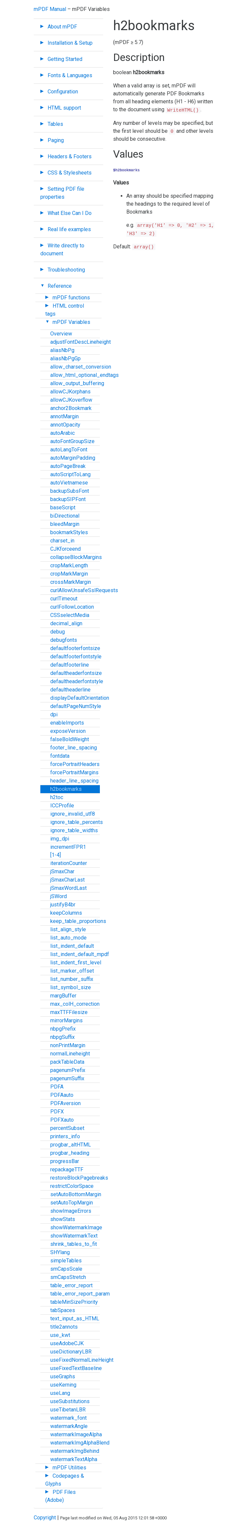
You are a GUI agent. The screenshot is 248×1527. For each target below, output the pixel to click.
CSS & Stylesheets (70, 173)
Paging (56, 140)
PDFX (57, 1111)
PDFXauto (62, 1120)
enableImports (67, 723)
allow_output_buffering (77, 383)
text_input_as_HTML (74, 1318)
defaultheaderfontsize (76, 673)
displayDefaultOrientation (79, 698)
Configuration (63, 91)
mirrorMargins (66, 1020)
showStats (62, 1219)
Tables (55, 124)
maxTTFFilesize (69, 1012)
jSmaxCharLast (67, 880)
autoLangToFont (68, 449)
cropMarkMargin (69, 574)
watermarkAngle (69, 1426)
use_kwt (60, 1335)
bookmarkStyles (69, 532)
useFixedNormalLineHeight (81, 1360)
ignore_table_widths (74, 830)
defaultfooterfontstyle (76, 656)
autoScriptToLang (70, 474)
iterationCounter (68, 863)
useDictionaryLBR (71, 1352)
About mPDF (62, 27)
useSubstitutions (70, 1401)
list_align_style (68, 929)
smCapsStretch (68, 1277)
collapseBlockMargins (76, 557)
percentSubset (67, 1128)
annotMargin (64, 416)
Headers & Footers (70, 156)
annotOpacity (65, 425)
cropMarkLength (69, 565)
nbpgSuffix (62, 1037)
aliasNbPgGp (65, 358)
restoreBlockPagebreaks (79, 1178)
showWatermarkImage (76, 1227)
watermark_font (68, 1418)
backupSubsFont (69, 491)
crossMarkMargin (70, 582)
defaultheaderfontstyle (76, 681)
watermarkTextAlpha (73, 1459)
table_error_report (71, 1285)
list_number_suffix (71, 979)
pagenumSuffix (67, 1078)
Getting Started (65, 59)
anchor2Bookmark (71, 408)
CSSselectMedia (69, 615)
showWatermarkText (74, 1236)
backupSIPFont (68, 499)
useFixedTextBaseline (76, 1368)
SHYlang (60, 1252)
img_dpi (59, 839)
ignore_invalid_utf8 (72, 814)
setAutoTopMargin (71, 1202)
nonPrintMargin (67, 1045)
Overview (61, 334)
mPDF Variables (71, 322)
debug (57, 632)
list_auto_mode (68, 938)
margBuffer (63, 996)
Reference (60, 286)
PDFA (56, 1087)
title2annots (64, 1327)
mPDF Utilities (69, 1467)
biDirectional (64, 516)
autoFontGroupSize (72, 441)
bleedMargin (64, 524)
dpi (54, 714)
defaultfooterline (69, 665)
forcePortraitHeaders (75, 764)
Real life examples (69, 229)
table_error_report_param (80, 1294)
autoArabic (62, 433)
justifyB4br (62, 904)
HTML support (64, 108)
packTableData (67, 1062)
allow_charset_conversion (80, 367)
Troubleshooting (66, 270)
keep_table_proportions (78, 921)
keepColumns (66, 913)
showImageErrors (70, 1211)
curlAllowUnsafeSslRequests (84, 590)
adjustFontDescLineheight (80, 342)
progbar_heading (69, 1153)
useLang (60, 1393)
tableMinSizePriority (74, 1302)
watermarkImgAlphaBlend (79, 1443)
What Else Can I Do (70, 213)
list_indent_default (72, 946)
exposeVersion (68, 731)
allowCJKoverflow (71, 400)
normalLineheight (70, 1053)
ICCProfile (62, 805)
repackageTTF (66, 1169)
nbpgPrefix (63, 1029)
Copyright (45, 1517)
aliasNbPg (62, 350)
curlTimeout (63, 598)
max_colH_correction (75, 1004)
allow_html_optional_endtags (84, 375)
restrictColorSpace (72, 1186)
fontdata (59, 756)
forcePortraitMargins (74, 772)
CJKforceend (65, 549)
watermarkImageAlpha (76, 1434)
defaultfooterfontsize (75, 648)
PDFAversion (65, 1103)
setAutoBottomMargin (75, 1194)
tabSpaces (62, 1310)
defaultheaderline (70, 690)
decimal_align (66, 623)
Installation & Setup (70, 43)
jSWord (58, 896)
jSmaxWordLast (68, 888)
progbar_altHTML (70, 1145)
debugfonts (63, 640)
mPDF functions (71, 297)
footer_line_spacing (73, 747)
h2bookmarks (66, 789)
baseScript (62, 507)
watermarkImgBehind (74, 1451)
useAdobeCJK (67, 1343)
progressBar (64, 1161)
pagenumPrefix (67, 1070)
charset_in (62, 540)
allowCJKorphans (70, 391)
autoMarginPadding (72, 458)
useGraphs (62, 1376)
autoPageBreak (68, 466)
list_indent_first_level (75, 962)
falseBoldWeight (69, 739)
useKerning (63, 1385)
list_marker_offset (72, 971)
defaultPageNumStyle (75, 706)
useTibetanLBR (68, 1409)
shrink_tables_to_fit (73, 1244)
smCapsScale (66, 1269)
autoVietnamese (69, 483)
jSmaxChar (62, 871)
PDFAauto (61, 1095)
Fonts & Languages (70, 75)
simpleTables (66, 1260)
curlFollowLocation (72, 607)
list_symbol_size (70, 987)
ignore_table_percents (76, 822)
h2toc (56, 797)
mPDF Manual (50, 9)
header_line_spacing (74, 781)
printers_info (65, 1136)
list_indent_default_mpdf (79, 954)
